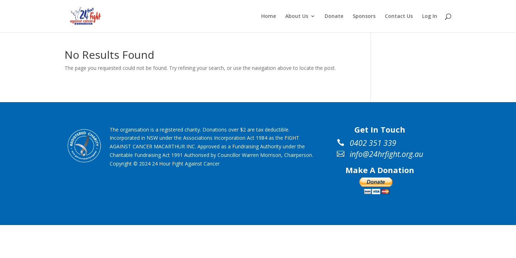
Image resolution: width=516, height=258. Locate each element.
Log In (429, 16)
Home (268, 16)
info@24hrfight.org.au (386, 154)
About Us (296, 16)
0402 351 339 (373, 143)
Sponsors (364, 16)
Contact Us (399, 16)
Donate (334, 16)
